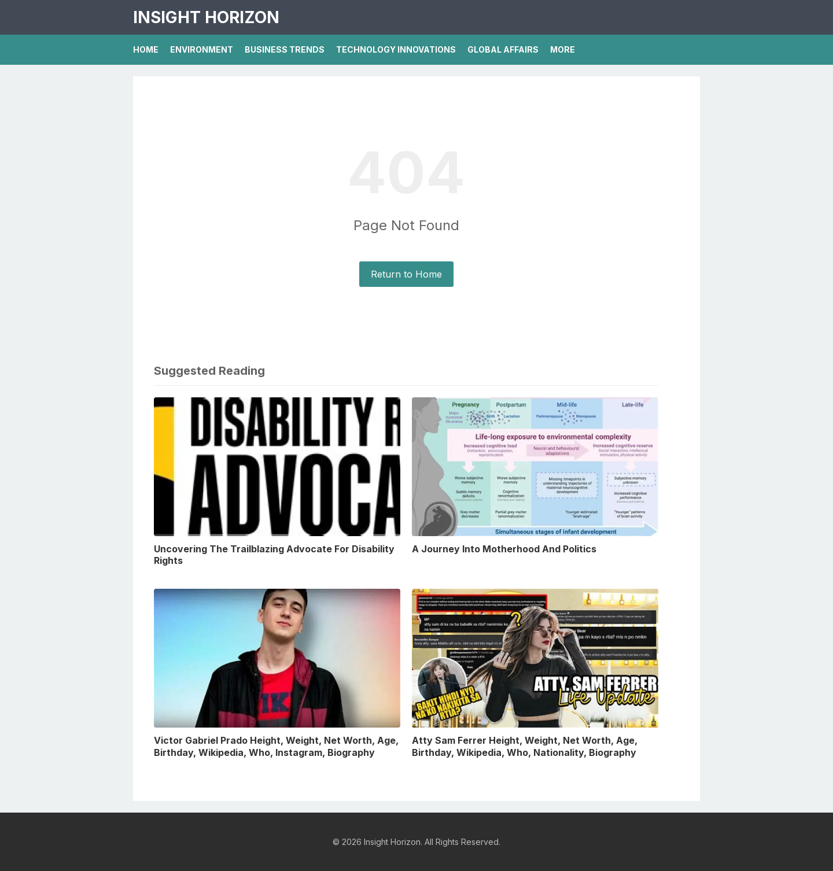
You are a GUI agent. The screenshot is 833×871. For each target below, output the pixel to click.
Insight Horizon (206, 17)
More (562, 49)
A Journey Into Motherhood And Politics (504, 549)
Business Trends (285, 49)
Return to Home (406, 274)
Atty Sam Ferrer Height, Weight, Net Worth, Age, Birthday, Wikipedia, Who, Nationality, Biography (524, 746)
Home (146, 49)
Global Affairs (503, 49)
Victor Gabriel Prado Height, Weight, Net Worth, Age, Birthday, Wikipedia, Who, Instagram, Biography (276, 746)
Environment (201, 49)
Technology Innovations (396, 49)
